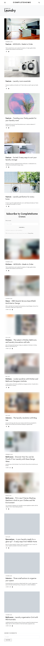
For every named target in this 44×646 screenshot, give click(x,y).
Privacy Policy (30, 232)
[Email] (22, 635)
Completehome (22, 2)
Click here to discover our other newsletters (14, 229)
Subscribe (21, 226)
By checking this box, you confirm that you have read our (19, 232)
